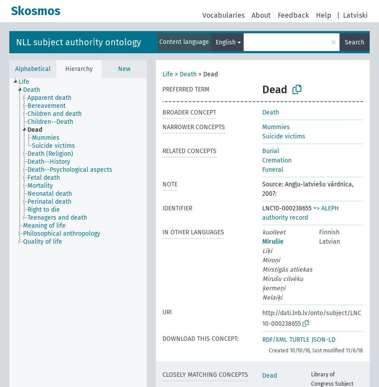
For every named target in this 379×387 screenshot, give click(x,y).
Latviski (355, 15)
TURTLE (299, 340)
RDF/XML (274, 340)
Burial (270, 151)
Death (188, 74)
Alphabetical (33, 69)
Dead (269, 375)
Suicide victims (283, 136)
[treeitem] (27, 82)
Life (167, 74)
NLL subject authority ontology (78, 42)
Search (354, 42)
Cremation (277, 160)
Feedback (293, 15)
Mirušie (273, 241)
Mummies (276, 127)
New (124, 69)
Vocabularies (223, 15)
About (261, 15)
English (226, 42)
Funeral (272, 170)
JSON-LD (324, 340)
